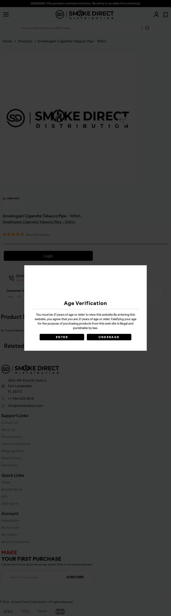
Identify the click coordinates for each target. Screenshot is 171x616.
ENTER (62, 337)
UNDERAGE (109, 337)
